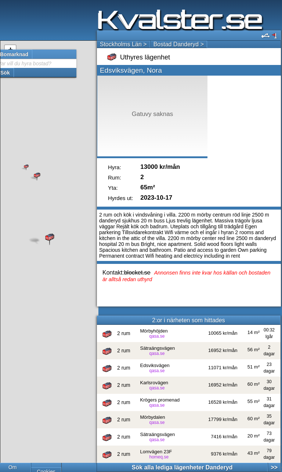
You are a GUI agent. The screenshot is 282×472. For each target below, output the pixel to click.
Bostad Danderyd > (178, 44)
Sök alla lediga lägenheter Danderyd (182, 467)
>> (274, 467)
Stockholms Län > (123, 44)
